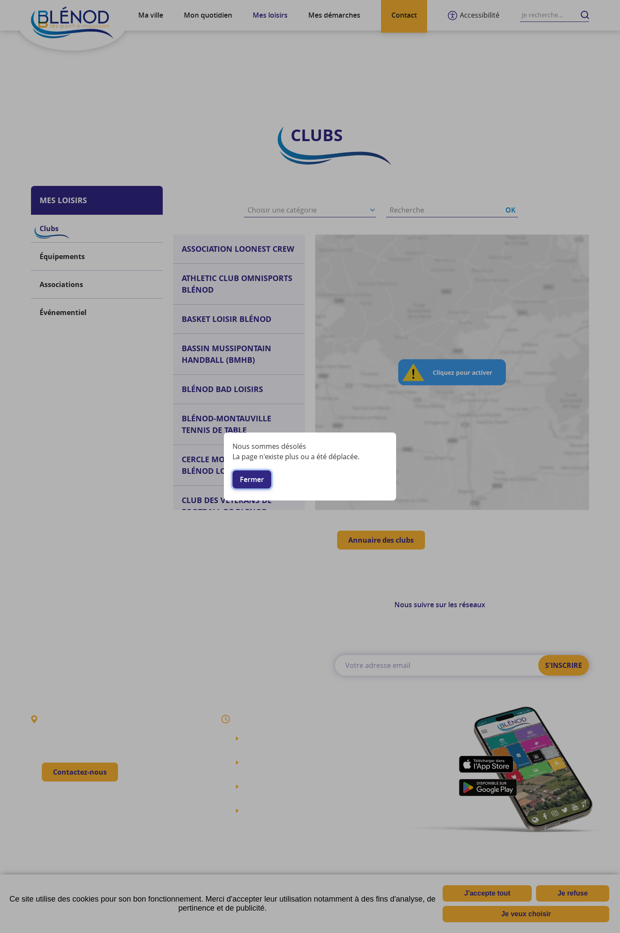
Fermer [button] (252, 479)
